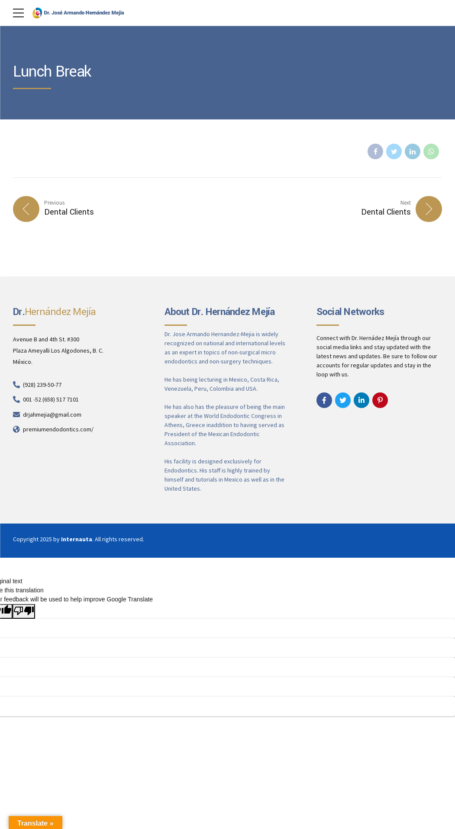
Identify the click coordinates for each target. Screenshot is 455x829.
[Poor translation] (24, 611)
